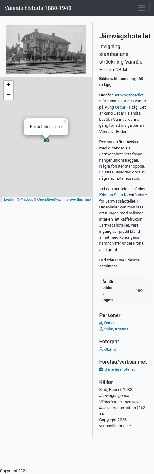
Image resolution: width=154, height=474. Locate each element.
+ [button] (9, 85)
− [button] (9, 95)
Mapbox (27, 199)
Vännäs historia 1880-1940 (37, 8)
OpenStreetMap (49, 199)
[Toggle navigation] (142, 7)
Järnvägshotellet (129, 95)
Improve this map (76, 199)
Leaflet (9, 199)
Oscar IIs (123, 107)
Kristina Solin (111, 195)
